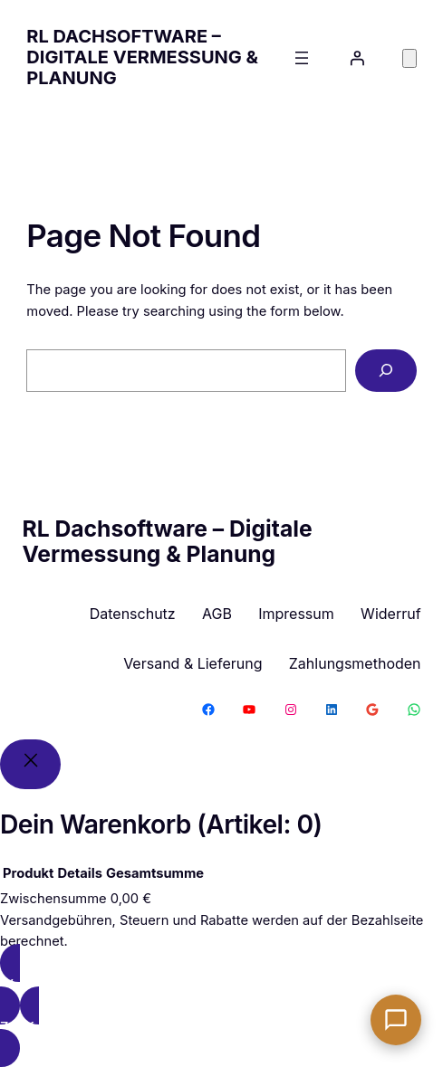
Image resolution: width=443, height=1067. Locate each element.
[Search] (385, 371)
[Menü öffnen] (302, 58)
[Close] (30, 764)
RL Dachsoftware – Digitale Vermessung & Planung (142, 57)
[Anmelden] (357, 58)
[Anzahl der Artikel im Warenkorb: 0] (409, 58)
